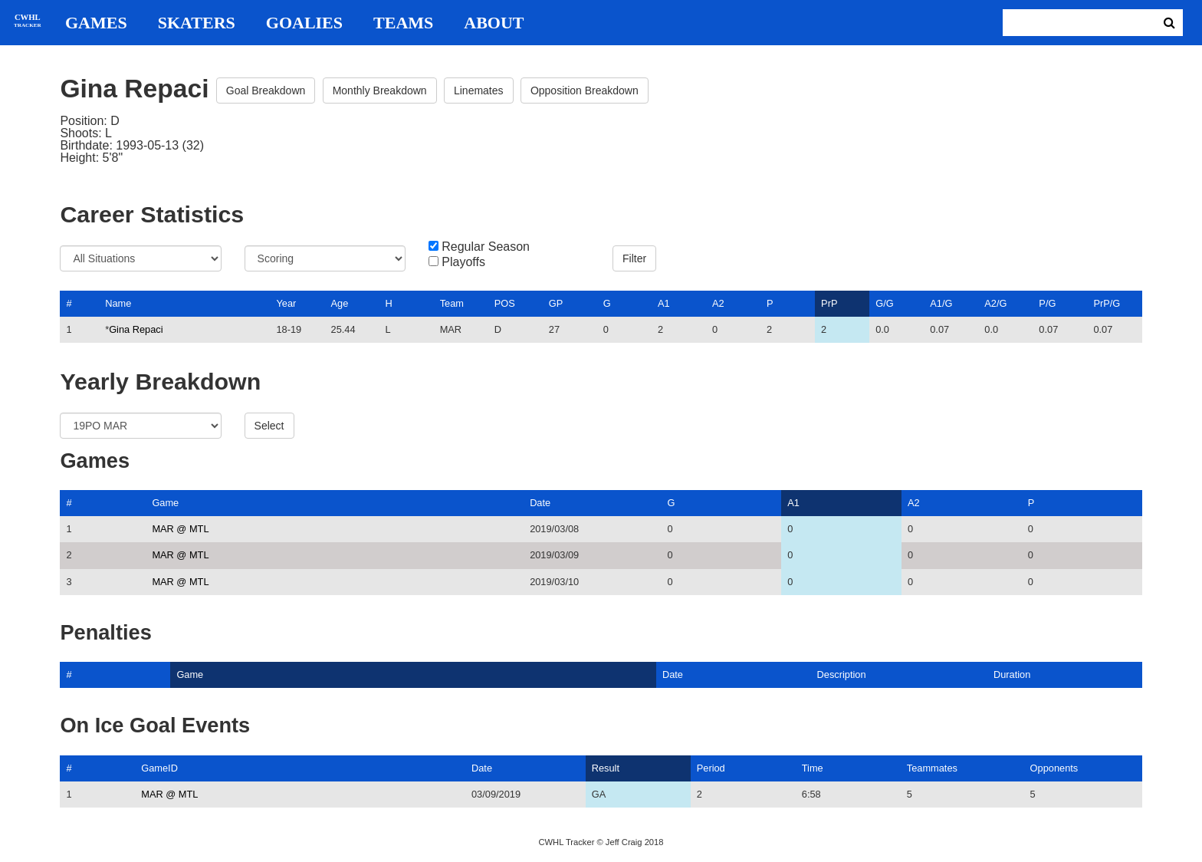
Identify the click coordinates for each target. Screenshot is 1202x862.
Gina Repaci (136, 329)
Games (96, 23)
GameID (159, 768)
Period (711, 768)
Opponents (1054, 768)
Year (286, 303)
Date (540, 502)
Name (118, 303)
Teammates (932, 768)
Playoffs (463, 262)
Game (165, 502)
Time (812, 768)
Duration (1011, 674)
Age (340, 303)
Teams (403, 23)
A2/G (995, 303)
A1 (664, 303)
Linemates (479, 90)
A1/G (941, 303)
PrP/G (1106, 303)
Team (452, 303)
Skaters (196, 23)
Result (605, 768)
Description (841, 674)
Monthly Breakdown (380, 90)
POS (504, 303)
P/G (1047, 303)
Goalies (304, 23)
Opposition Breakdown (584, 90)
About (494, 23)
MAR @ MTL (180, 529)
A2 (718, 303)
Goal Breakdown (266, 90)
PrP (829, 303)
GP (556, 303)
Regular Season (486, 247)
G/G (884, 303)
